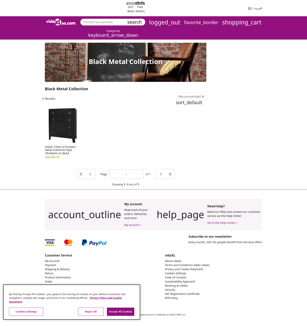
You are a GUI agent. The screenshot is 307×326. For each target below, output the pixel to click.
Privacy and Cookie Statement (184, 269)
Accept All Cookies (120, 311)
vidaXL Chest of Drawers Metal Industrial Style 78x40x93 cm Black (60, 150)
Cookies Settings (175, 273)
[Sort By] (191, 96)
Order (48, 281)
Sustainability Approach (180, 281)
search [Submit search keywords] (134, 22)
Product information (58, 277)
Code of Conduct (175, 277)
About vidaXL (173, 261)
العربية (258, 8)
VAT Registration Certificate (182, 294)
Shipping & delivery (57, 269)
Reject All (91, 311)
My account (52, 261)
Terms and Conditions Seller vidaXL (187, 265)
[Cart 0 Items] (241, 22)
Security (170, 290)
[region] (71, 302)
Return (49, 273)
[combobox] (111, 22)
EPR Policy (171, 298)
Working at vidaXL (176, 285)
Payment (50, 265)
